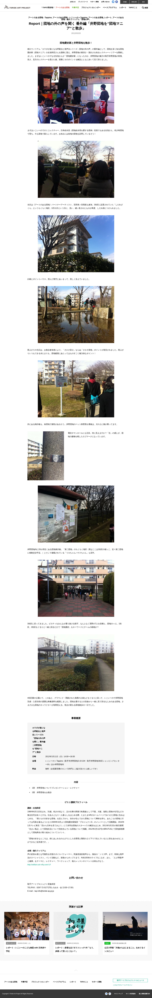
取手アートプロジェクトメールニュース (130, 980)
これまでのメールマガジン (122, 985)
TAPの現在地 (48, 7)
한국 (143, 2)
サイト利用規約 (131, 993)
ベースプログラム (110, 7)
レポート (122, 7)
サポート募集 (97, 982)
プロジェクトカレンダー (90, 7)
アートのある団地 (62, 7)
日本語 (125, 2)
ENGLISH (134, 2)
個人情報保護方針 (144, 993)
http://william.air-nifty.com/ (38, 865)
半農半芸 (75, 7)
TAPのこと (133, 7)
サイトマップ (118, 993)
